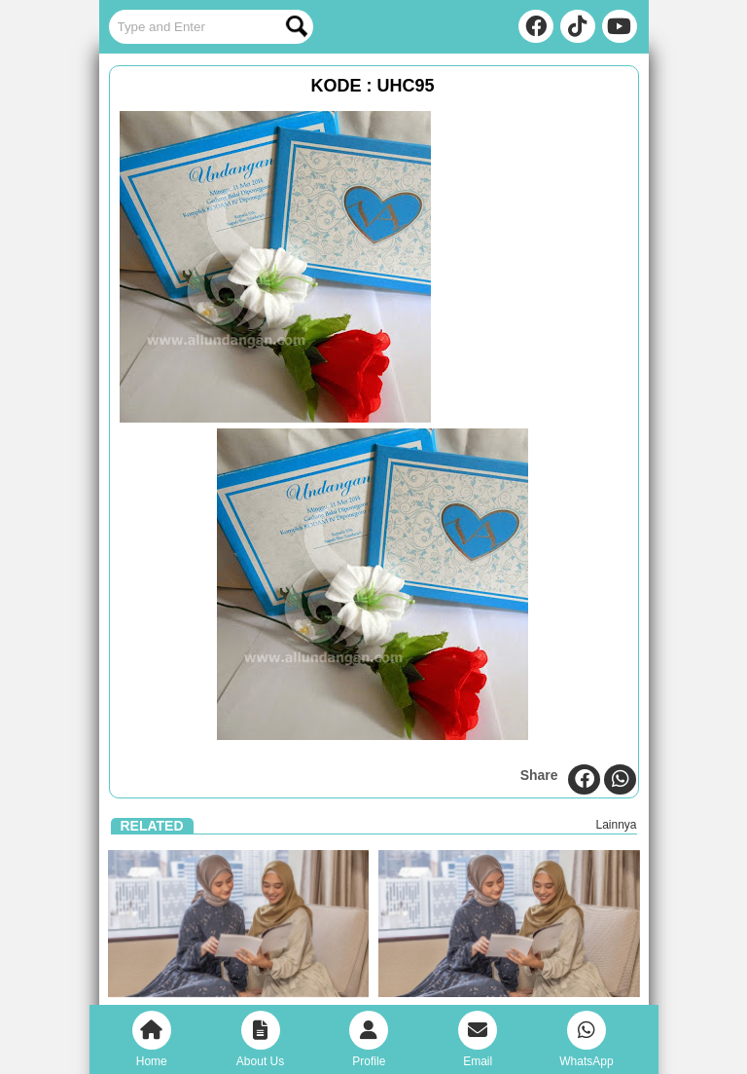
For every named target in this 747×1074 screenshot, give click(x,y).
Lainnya (615, 825)
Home (151, 1039)
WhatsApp (586, 1039)
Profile (368, 1039)
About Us (260, 1039)
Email (477, 1039)
